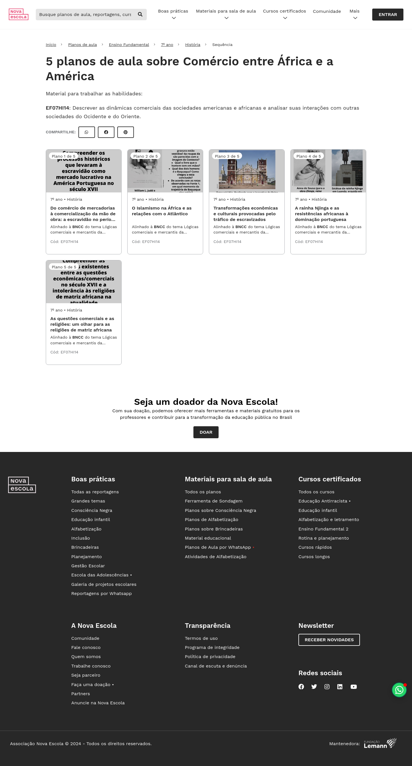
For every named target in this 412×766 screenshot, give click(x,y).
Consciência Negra (91, 510)
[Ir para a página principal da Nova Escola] (19, 18)
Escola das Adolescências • (101, 575)
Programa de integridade (212, 647)
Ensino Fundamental (129, 44)
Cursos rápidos (315, 547)
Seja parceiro (85, 675)
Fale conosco (86, 647)
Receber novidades (329, 639)
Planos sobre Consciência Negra (220, 510)
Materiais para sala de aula (226, 14)
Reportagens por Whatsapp (101, 593)
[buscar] (140, 14)
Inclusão (80, 538)
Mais (354, 14)
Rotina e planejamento (323, 538)
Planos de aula (82, 44)
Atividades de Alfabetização (215, 556)
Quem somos (86, 656)
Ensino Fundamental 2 (323, 529)
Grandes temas (88, 501)
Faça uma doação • (92, 684)
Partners (80, 693)
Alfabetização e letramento (328, 519)
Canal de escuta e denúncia (216, 666)
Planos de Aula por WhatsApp (219, 547)
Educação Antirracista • (324, 501)
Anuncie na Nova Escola (98, 702)
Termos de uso (201, 638)
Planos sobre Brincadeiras (214, 529)
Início (51, 44)
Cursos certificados (284, 14)
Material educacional (208, 538)
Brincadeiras (85, 547)
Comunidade (327, 11)
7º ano (167, 44)
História (192, 44)
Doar (206, 432)
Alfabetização (86, 529)
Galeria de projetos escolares (103, 584)
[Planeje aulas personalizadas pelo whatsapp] (399, 689)
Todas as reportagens (95, 491)
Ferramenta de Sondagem (214, 501)
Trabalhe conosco (91, 666)
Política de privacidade (210, 656)
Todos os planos (203, 491)
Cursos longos (314, 556)
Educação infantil (90, 519)
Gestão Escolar (88, 565)
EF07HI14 (57, 108)
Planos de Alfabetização (211, 519)
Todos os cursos (316, 491)
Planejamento (86, 556)
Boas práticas (173, 14)
